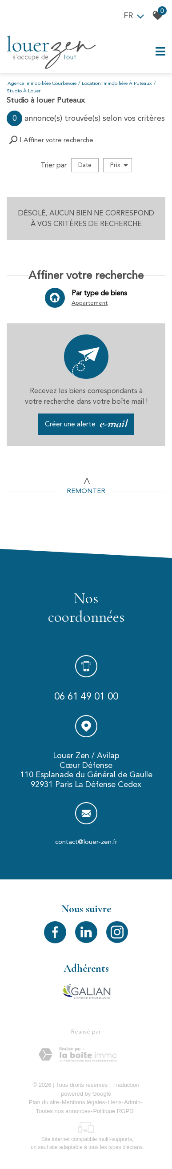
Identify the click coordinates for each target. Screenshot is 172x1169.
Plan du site (44, 1102)
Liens (114, 1102)
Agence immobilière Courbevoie (42, 83)
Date (85, 165)
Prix (119, 165)
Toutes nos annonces (63, 1111)
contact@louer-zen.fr (86, 843)
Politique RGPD (113, 1111)
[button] (51, 140)
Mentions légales (83, 1102)
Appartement (89, 303)
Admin (132, 1102)
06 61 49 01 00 (86, 697)
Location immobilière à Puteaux (117, 83)
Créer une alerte (86, 424)
